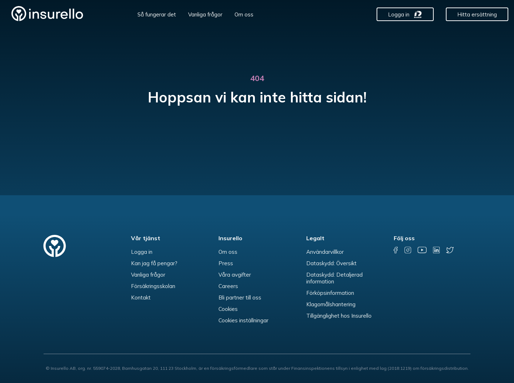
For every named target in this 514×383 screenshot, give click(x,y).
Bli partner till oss (239, 297)
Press (225, 263)
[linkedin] (436, 250)
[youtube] (422, 250)
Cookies (228, 309)
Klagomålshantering (331, 304)
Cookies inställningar (243, 320)
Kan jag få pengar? (154, 263)
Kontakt (141, 297)
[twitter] (450, 250)
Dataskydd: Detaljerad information (334, 278)
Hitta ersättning (477, 14)
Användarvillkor (325, 251)
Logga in (398, 14)
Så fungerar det (156, 14)
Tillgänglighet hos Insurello (339, 315)
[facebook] (396, 250)
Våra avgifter (234, 274)
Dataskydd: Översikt (331, 263)
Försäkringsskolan (153, 286)
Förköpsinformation (330, 292)
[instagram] (407, 250)
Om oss (244, 14)
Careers (228, 286)
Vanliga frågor (205, 14)
